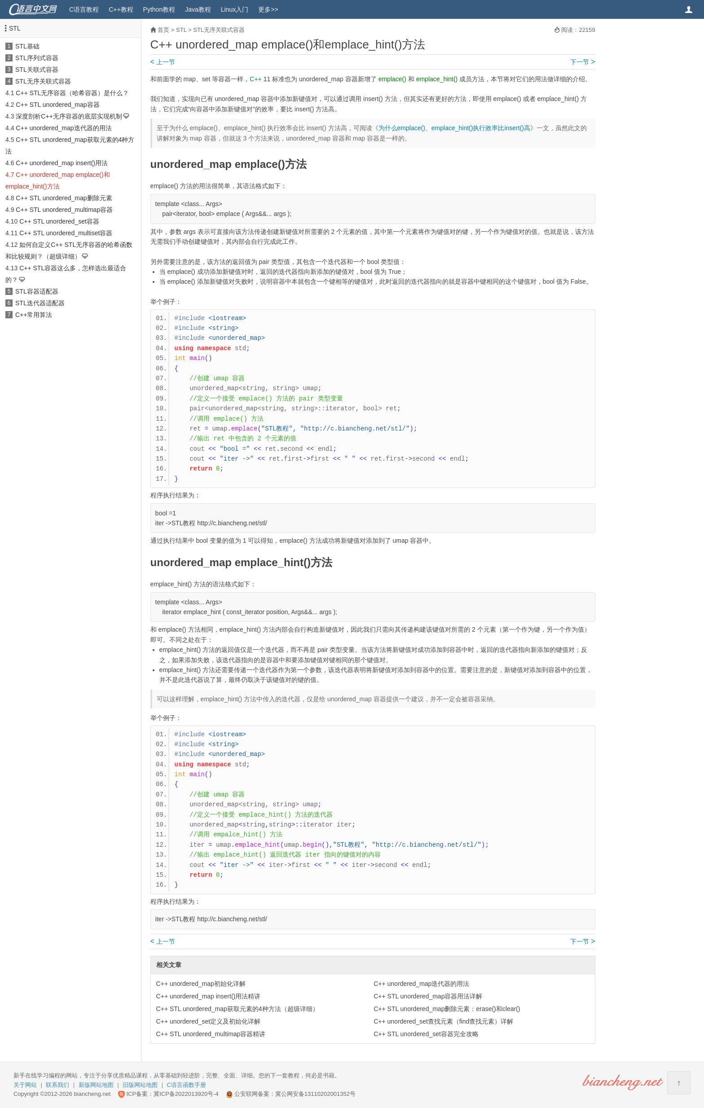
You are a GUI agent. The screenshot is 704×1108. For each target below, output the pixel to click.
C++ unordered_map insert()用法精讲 (208, 996)
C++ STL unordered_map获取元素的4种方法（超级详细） (237, 1008)
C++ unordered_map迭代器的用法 (63, 128)
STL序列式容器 (36, 58)
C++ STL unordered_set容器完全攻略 (426, 1034)
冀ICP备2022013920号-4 (186, 1093)
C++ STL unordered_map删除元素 (64, 198)
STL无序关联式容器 (43, 81)
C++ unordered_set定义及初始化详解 (208, 1021)
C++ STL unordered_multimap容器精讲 (211, 1034)
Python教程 (159, 9)
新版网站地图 (96, 1085)
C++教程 (121, 9)
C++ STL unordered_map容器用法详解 (428, 996)
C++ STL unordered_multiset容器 (65, 233)
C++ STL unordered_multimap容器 (64, 209)
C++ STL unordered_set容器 (59, 221)
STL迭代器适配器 (40, 303)
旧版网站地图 (140, 1085)
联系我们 (57, 1085)
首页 (163, 29)
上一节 (162, 62)
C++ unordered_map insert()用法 (62, 163)
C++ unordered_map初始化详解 (201, 983)
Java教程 (198, 9)
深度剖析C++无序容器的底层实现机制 (69, 116)
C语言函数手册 (186, 1085)
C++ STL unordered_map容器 (57, 104)
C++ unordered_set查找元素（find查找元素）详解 (443, 1021)
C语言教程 (84, 9)
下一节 (582, 62)
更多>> (268, 9)
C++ (255, 79)
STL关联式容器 (36, 69)
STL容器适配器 (36, 291)
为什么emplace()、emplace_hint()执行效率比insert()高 (454, 128)
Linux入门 (234, 9)
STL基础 (27, 46)
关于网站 (25, 1085)
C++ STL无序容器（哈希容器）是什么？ (72, 93)
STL (15, 28)
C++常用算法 (33, 314)
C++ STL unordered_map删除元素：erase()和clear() (447, 1008)
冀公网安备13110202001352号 (315, 1093)
